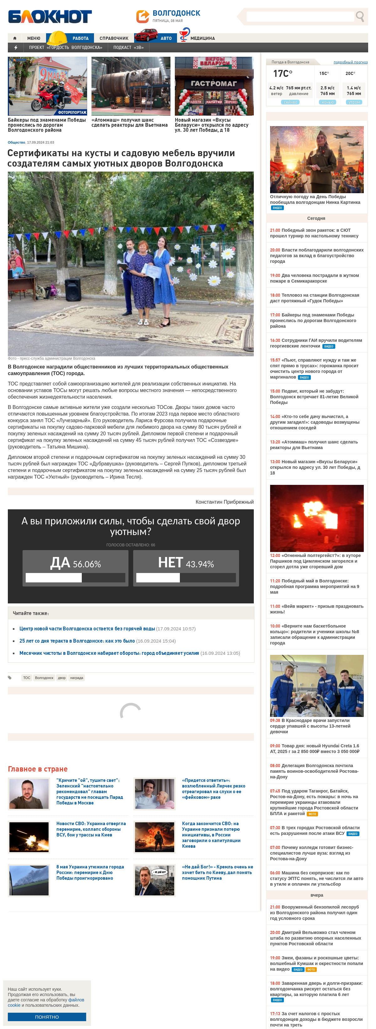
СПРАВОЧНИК (114, 38)
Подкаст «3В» (128, 47)
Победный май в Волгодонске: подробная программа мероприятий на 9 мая (314, 586)
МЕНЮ (33, 38)
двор (61, 678)
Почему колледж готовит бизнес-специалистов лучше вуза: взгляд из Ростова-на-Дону (311, 853)
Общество (16, 142)
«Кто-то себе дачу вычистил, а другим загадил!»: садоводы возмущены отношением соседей (314, 422)
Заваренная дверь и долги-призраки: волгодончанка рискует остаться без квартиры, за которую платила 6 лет (316, 989)
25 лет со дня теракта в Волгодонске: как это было (77, 641)
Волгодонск (44, 678)
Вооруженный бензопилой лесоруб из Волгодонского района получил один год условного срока (314, 912)
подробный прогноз (351, 62)
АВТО (153, 38)
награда (76, 678)
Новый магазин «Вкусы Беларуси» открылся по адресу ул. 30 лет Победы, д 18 (315, 467)
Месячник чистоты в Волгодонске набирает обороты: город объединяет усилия (110, 653)
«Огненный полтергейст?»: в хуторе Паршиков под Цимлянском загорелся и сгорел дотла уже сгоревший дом (315, 561)
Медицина (197, 37)
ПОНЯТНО (47, 1017)
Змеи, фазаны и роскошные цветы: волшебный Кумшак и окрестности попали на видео (316, 963)
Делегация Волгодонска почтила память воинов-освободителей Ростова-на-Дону (314, 771)
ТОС (26, 678)
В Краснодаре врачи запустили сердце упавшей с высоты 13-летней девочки (310, 726)
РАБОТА (67, 38)
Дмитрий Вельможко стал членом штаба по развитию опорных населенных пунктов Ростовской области (315, 938)
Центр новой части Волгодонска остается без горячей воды (87, 628)
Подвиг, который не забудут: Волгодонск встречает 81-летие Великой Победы (314, 397)
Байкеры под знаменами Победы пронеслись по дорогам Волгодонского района (313, 320)
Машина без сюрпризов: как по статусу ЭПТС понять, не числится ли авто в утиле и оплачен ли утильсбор (316, 878)
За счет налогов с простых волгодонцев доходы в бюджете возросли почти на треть (316, 1019)
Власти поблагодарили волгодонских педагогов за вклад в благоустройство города (317, 255)
